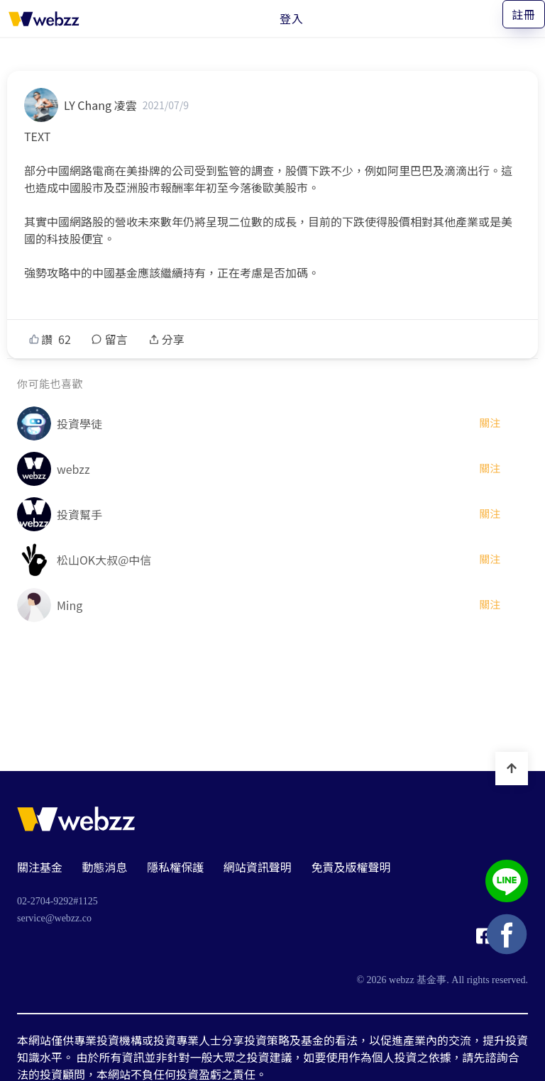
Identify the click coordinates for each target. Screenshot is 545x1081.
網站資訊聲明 (258, 866)
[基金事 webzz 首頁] (44, 18)
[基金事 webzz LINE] (506, 883)
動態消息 (105, 866)
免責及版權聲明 (350, 866)
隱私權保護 (175, 866)
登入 (292, 18)
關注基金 (39, 866)
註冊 (524, 14)
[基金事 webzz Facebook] (483, 939)
